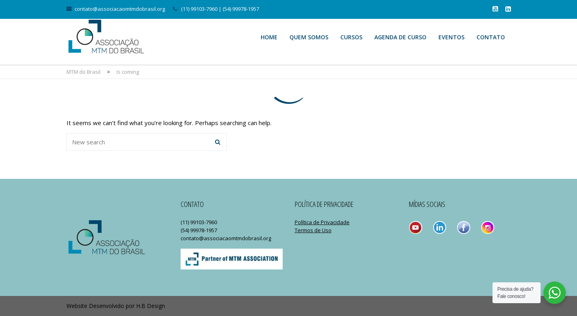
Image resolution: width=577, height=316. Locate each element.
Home (269, 37)
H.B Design (150, 306)
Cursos (351, 37)
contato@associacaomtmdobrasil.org (119, 8)
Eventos (451, 37)
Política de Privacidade (322, 222)
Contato (490, 37)
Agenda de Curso (400, 37)
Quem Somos (309, 37)
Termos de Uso (313, 230)
